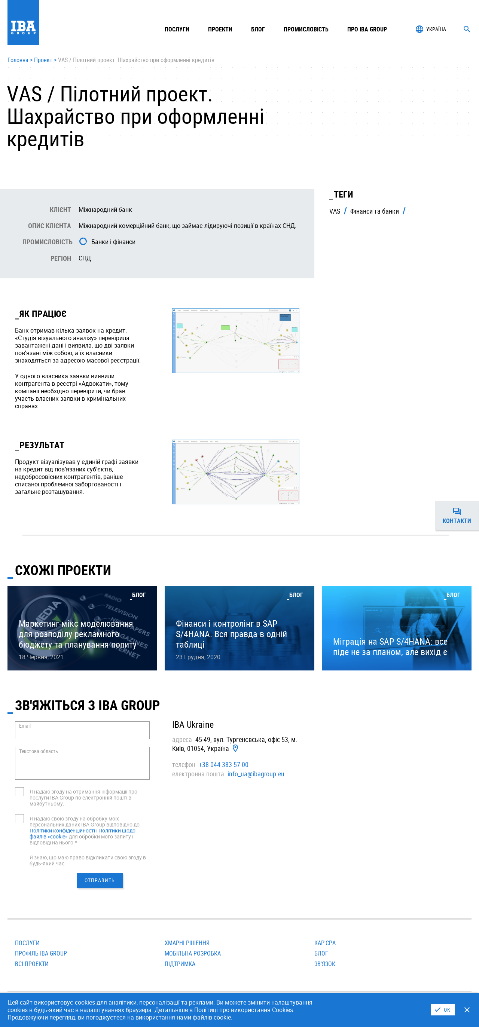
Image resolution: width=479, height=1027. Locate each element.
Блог (258, 29)
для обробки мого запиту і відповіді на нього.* (81, 839)
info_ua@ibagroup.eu (256, 773)
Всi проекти (32, 964)
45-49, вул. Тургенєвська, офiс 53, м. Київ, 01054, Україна (235, 744)
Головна (17, 60)
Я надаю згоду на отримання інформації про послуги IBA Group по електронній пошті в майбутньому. (83, 797)
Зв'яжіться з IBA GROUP (87, 705)
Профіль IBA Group (41, 953)
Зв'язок (324, 964)
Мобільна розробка (193, 953)
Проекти (220, 29)
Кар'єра (325, 943)
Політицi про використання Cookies (243, 1010)
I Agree (443, 1009)
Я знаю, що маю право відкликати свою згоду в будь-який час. (88, 860)
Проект (43, 60)
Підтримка (180, 964)
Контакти (461, 515)
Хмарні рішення (187, 943)
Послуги (27, 943)
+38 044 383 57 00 (223, 764)
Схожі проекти (63, 570)
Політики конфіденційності (62, 830)
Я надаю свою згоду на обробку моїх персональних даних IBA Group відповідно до (85, 821)
